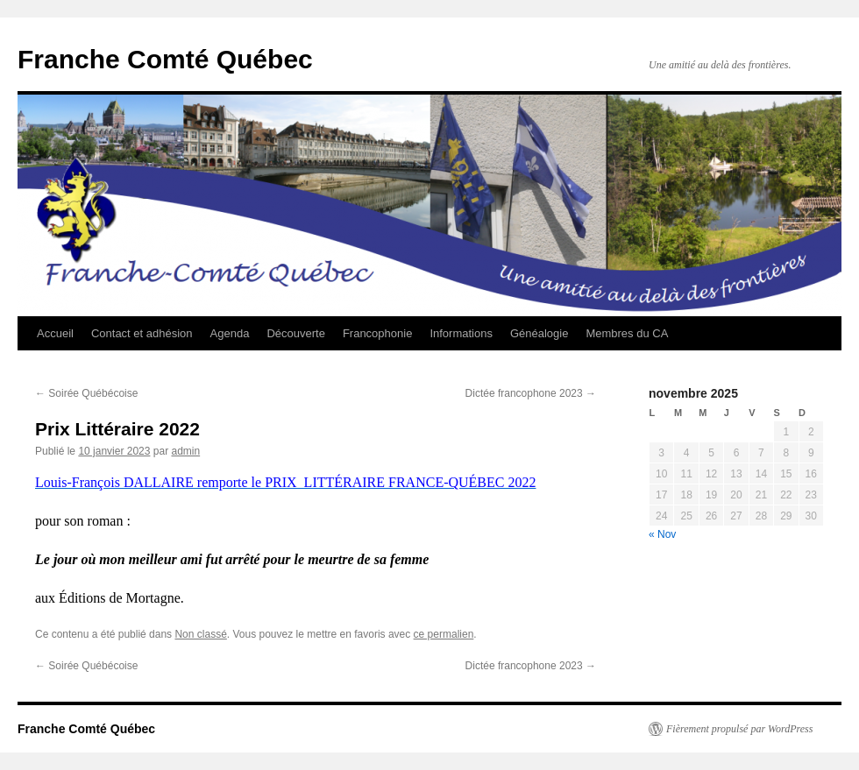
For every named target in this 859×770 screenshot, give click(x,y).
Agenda (230, 333)
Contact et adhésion (142, 333)
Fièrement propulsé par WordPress (739, 729)
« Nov (662, 534)
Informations (461, 333)
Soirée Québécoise (86, 393)
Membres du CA (627, 333)
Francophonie (378, 333)
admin (185, 451)
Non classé (200, 634)
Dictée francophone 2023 (530, 393)
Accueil (55, 333)
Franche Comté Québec (165, 59)
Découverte (295, 333)
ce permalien (444, 634)
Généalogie (539, 333)
